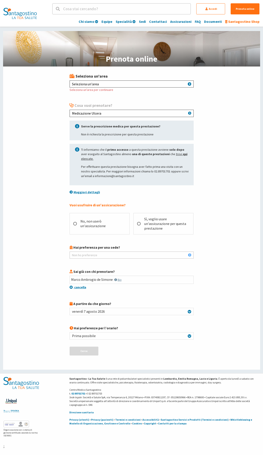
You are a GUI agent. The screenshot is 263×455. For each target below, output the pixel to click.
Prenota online (245, 8)
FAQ (198, 21)
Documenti (213, 21)
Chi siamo (88, 21)
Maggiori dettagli (85, 192)
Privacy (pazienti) (102, 419)
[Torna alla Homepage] (20, 13)
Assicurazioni (180, 21)
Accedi (211, 8)
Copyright (150, 423)
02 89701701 (78, 393)
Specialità (126, 21)
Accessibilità (150, 419)
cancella (78, 287)
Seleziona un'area (131, 84)
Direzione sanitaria (81, 412)
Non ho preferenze (131, 255)
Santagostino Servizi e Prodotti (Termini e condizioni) (195, 419)
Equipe (106, 21)
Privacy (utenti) (79, 419)
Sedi (142, 21)
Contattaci (158, 21)
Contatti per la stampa (172, 423)
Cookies (137, 423)
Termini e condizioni (128, 419)
